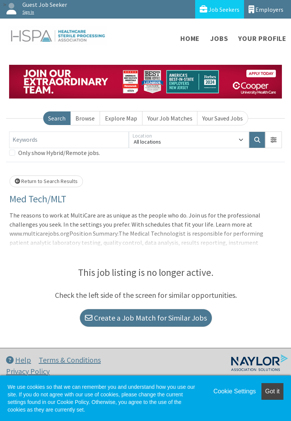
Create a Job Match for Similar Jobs (146, 317)
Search (57, 118)
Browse (85, 118)
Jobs (219, 38)
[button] (273, 139)
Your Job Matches (169, 118)
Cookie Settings (234, 391)
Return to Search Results (46, 181)
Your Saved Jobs (222, 118)
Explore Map (121, 118)
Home (190, 38)
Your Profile (262, 38)
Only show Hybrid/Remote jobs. (59, 153)
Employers (266, 9)
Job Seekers (219, 9)
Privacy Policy (28, 371)
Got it (272, 391)
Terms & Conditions (70, 360)
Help (18, 360)
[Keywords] (69, 139)
